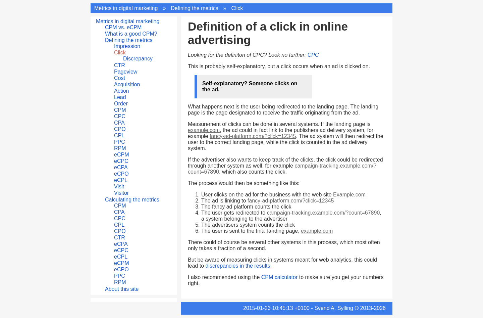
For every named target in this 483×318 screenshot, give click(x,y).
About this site (122, 289)
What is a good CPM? (131, 34)
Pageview (125, 72)
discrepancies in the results (237, 266)
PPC (119, 142)
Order (121, 103)
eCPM (121, 154)
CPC (119, 116)
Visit (119, 186)
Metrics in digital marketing (126, 8)
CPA (119, 123)
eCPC (121, 161)
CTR (119, 65)
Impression (127, 46)
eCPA (121, 167)
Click (237, 8)
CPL (119, 135)
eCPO (121, 174)
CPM (120, 110)
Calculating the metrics (132, 199)
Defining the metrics (194, 8)
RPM (120, 148)
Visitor (121, 193)
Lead (120, 97)
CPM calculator (279, 277)
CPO (120, 129)
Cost (119, 78)
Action (121, 91)
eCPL (120, 180)
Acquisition (127, 84)
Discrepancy (138, 58)
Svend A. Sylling (333, 308)
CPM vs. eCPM (123, 27)
